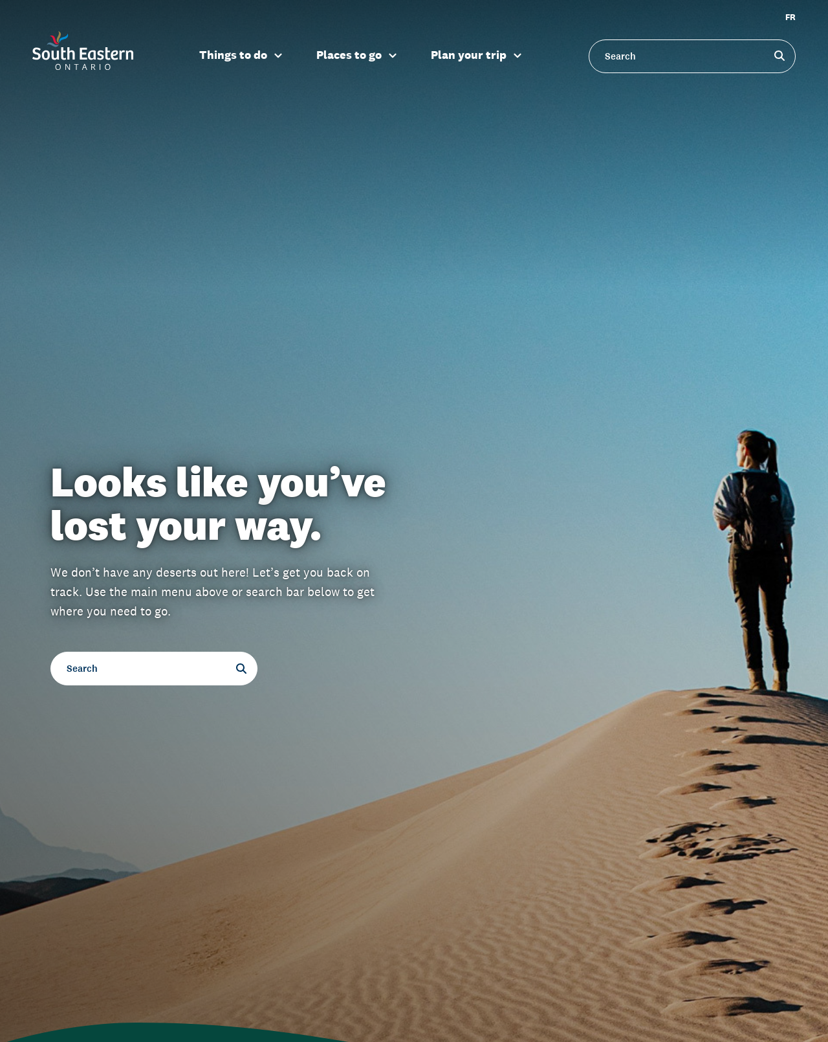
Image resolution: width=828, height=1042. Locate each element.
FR (790, 17)
